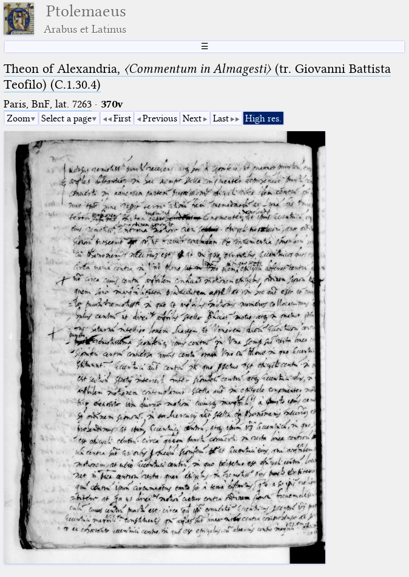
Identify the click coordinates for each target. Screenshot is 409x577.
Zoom (18, 118)
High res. (263, 118)
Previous (160, 118)
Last (221, 118)
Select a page (66, 118)
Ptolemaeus (85, 18)
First (122, 118)
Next (192, 118)
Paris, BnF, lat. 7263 (48, 104)
